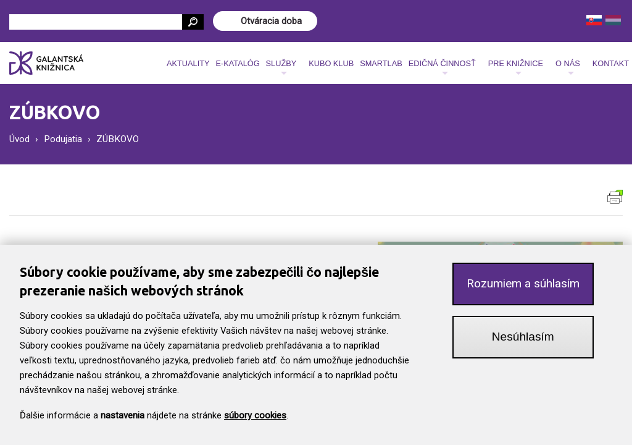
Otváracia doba (271, 21)
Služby (281, 67)
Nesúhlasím (523, 339)
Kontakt (610, 63)
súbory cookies (255, 417)
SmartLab (381, 63)
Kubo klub (331, 63)
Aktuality (188, 63)
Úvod (19, 139)
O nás (567, 67)
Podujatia (63, 139)
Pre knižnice (515, 67)
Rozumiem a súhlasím (523, 286)
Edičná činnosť (442, 67)
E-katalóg (237, 63)
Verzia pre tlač (615, 197)
